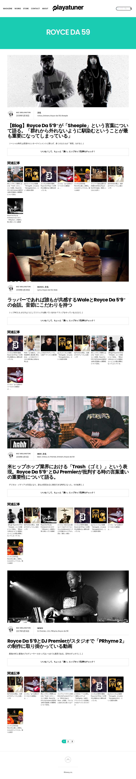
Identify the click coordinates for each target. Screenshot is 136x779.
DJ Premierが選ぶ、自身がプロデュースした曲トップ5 (115, 186)
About (45, 8)
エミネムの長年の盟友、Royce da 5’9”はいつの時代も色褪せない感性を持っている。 (48, 187)
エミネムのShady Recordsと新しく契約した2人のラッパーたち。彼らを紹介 (82, 187)
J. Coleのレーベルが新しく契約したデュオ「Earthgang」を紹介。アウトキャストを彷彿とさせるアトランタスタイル (81, 699)
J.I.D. (48, 631)
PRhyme (54, 631)
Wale (55, 290)
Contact (35, 8)
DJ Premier (52, 457)
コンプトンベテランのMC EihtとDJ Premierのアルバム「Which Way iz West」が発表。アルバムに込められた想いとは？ (65, 698)
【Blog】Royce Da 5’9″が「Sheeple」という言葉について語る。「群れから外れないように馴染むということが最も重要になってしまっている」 (67, 130)
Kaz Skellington (23, 112)
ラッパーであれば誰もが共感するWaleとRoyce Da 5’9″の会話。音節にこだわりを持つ (98, 187)
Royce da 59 (55, 116)
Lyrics (39, 290)
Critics (40, 116)
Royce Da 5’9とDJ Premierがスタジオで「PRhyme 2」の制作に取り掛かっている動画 (14, 218)
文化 (39, 112)
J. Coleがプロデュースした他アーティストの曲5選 (49, 354)
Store (26, 8)
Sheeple (64, 116)
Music (40, 287)
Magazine (7, 8)
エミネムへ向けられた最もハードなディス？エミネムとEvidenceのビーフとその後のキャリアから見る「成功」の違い (65, 529)
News (40, 628)
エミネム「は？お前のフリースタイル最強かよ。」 (65, 186)
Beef (39, 454)
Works (18, 8)
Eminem (46, 116)
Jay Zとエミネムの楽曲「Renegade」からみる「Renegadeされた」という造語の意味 (31, 187)
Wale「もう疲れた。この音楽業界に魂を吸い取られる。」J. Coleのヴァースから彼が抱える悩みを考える (32, 357)
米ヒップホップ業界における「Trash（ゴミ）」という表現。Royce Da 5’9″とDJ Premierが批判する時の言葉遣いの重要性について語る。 (15, 189)
